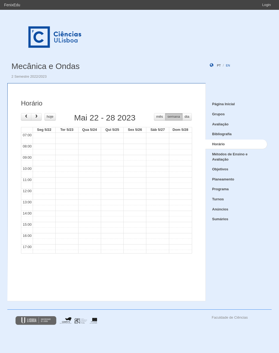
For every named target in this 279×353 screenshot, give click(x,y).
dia (186, 116)
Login (266, 5)
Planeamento (223, 179)
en (228, 65)
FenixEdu (12, 5)
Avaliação (220, 124)
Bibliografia (222, 134)
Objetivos (220, 169)
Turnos (218, 199)
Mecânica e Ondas (45, 66)
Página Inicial (223, 104)
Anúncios (220, 209)
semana (174, 116)
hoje (50, 116)
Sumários (220, 219)
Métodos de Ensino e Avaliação (230, 156)
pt (219, 65)
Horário (218, 144)
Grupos (218, 114)
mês (159, 116)
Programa (220, 189)
